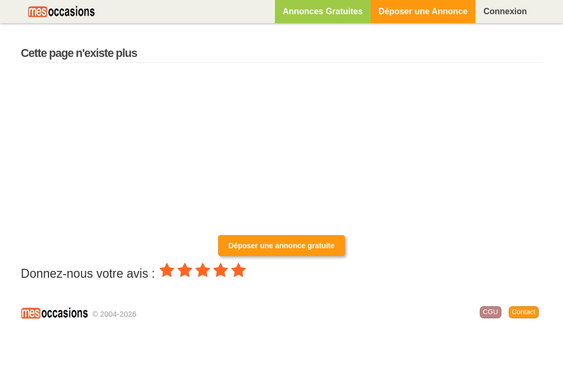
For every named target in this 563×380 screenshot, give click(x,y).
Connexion (505, 11)
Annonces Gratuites (323, 11)
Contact (524, 312)
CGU (490, 312)
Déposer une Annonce (423, 11)
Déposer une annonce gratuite (281, 245)
